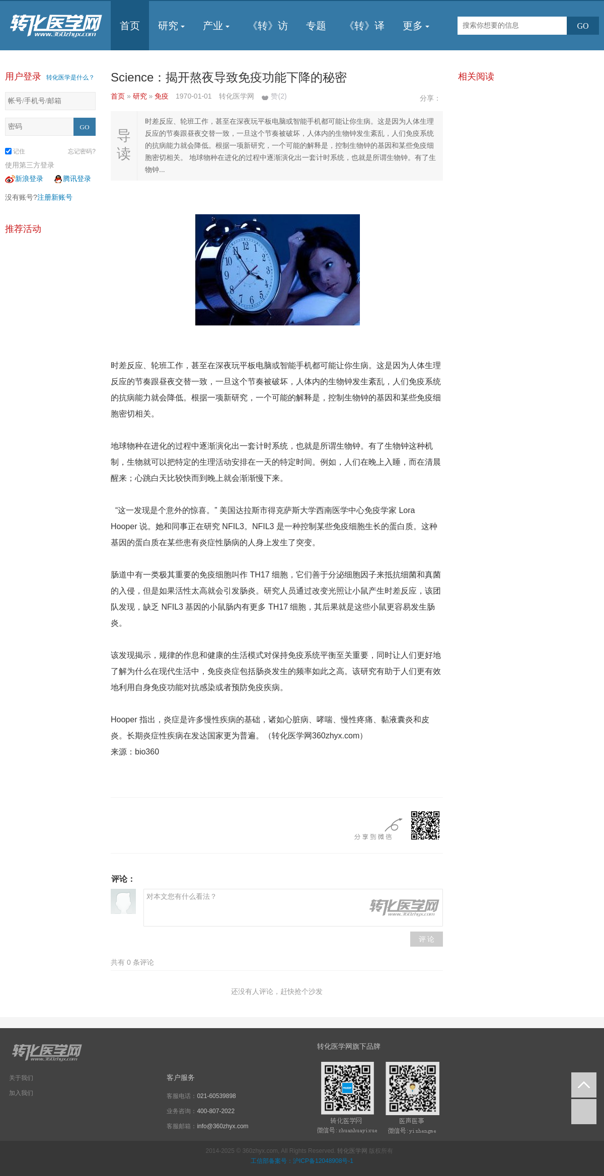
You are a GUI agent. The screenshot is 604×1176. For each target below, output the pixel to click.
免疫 (163, 96)
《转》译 (364, 25)
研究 (171, 25)
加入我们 (21, 1093)
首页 (130, 25)
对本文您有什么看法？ (293, 907)
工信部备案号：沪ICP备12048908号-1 (302, 1160)
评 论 (427, 939)
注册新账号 (54, 197)
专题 (316, 25)
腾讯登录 (72, 179)
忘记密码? (82, 151)
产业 (216, 25)
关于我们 (21, 1077)
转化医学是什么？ (70, 77)
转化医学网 (352, 1150)
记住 (15, 151)
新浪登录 (24, 179)
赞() (278, 96)
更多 (416, 25)
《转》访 (268, 25)
